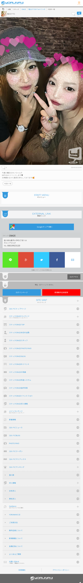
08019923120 (13, 245)
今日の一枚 (7, 183)
